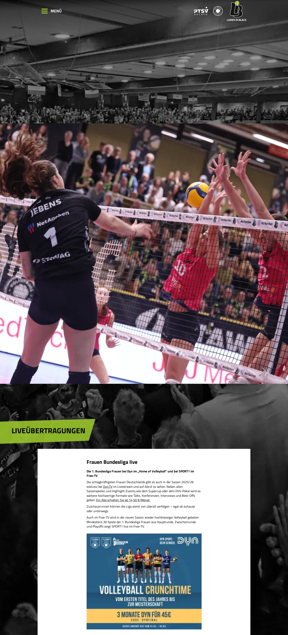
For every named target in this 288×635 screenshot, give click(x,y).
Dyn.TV (107, 486)
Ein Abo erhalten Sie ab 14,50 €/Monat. (123, 500)
